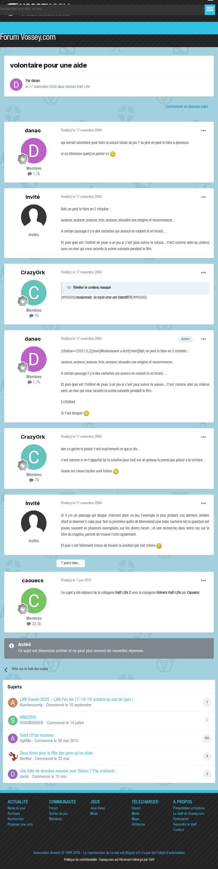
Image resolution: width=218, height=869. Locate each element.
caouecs (32, 580)
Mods (94, 814)
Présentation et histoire (189, 809)
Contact (178, 830)
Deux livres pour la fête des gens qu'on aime (56, 753)
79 (34, 316)
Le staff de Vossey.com (188, 814)
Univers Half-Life (77, 87)
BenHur (26, 759)
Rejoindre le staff (184, 825)
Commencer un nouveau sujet (186, 107)
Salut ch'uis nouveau (37, 736)
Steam (136, 809)
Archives (14, 814)
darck (24, 777)
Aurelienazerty (31, 705)
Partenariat (180, 819)
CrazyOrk (33, 272)
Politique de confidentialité (80, 860)
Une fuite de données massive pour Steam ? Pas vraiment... (69, 771)
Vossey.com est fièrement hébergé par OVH (126, 860)
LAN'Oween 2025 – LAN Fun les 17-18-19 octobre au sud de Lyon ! (76, 700)
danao (35, 81)
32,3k (34, 624)
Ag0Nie (25, 741)
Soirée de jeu (58, 814)
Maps (135, 819)
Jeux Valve (97, 809)
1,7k (34, 174)
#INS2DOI (28, 718)
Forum (53, 809)
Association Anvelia (46, 853)
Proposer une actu (20, 825)
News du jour (17, 809)
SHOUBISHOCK (31, 723)
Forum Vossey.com (28, 38)
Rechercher (16, 819)
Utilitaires (138, 825)
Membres (55, 819)
